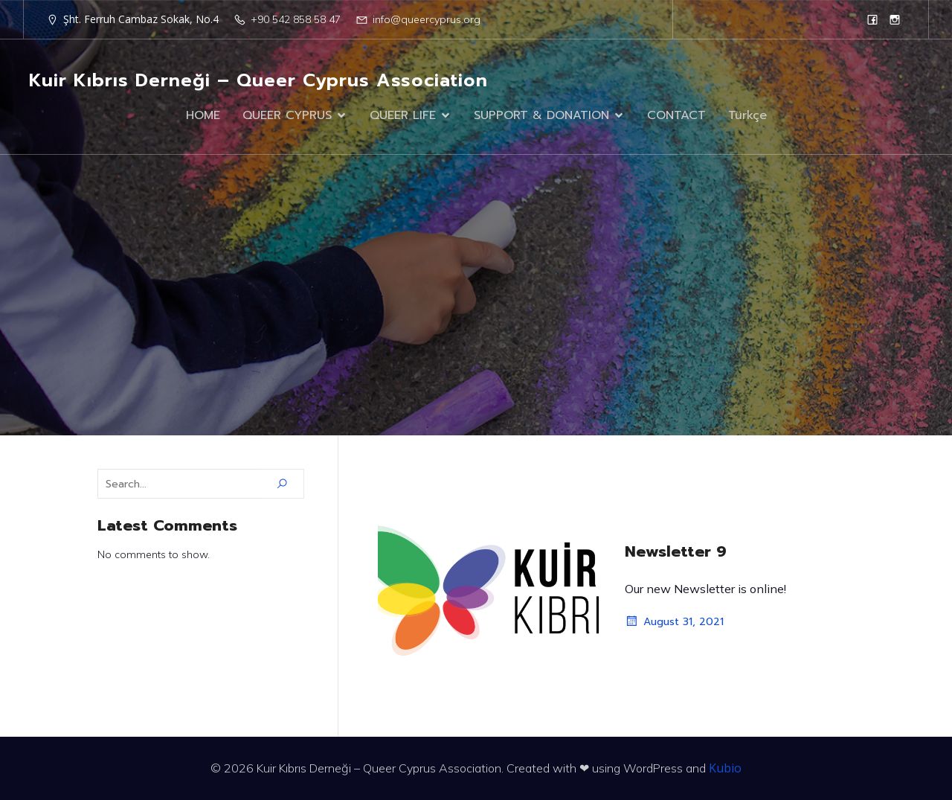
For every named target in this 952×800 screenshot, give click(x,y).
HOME (203, 115)
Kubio (725, 768)
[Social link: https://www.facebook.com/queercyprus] (872, 19)
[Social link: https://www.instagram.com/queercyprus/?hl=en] (895, 19)
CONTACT (676, 115)
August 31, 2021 (674, 621)
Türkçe (747, 115)
